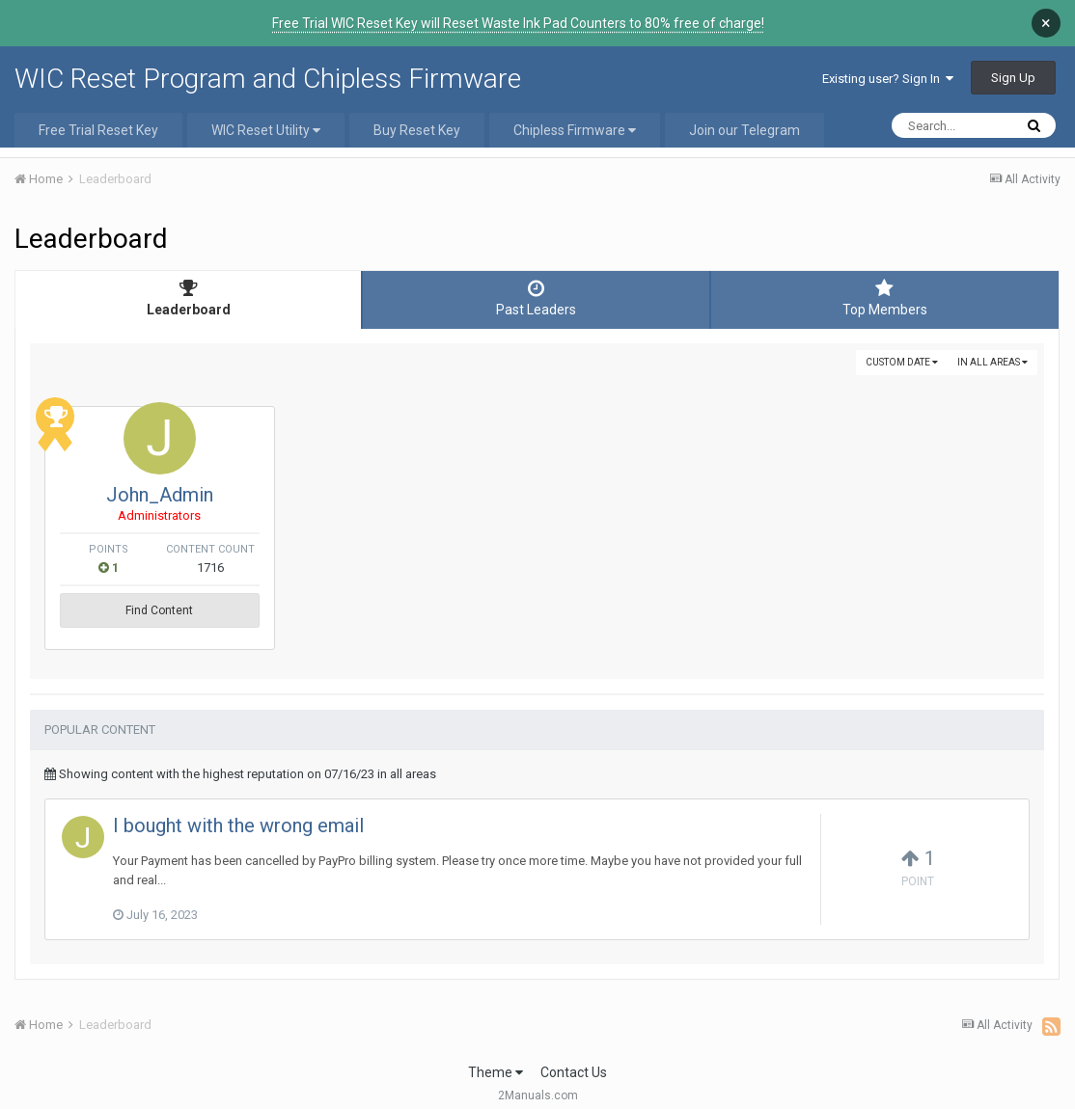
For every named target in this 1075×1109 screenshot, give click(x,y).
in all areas (992, 362)
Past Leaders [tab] (535, 298)
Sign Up (1013, 77)
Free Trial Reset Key (98, 130)
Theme (495, 1058)
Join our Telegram (744, 130)
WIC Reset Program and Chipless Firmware (267, 79)
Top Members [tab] (885, 298)
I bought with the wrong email (238, 811)
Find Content (285, 610)
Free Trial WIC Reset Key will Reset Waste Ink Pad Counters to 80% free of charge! (518, 23)
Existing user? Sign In (887, 78)
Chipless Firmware (574, 130)
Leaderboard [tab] (188, 298)
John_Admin (285, 494)
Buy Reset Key (416, 130)
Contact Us (573, 1058)
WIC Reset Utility (265, 130)
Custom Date (902, 362)
